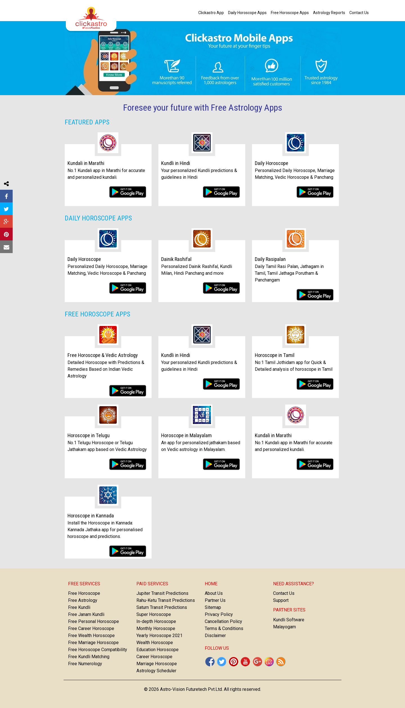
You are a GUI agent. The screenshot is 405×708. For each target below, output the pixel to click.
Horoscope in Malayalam (186, 435)
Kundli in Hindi (175, 163)
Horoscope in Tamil (274, 355)
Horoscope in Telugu (89, 435)
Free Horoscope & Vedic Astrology (103, 355)
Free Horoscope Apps (97, 314)
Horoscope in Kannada (91, 516)
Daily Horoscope (271, 163)
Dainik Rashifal (176, 259)
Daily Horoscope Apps (98, 218)
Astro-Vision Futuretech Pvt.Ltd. (191, 689)
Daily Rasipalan (270, 259)
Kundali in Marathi (86, 163)
